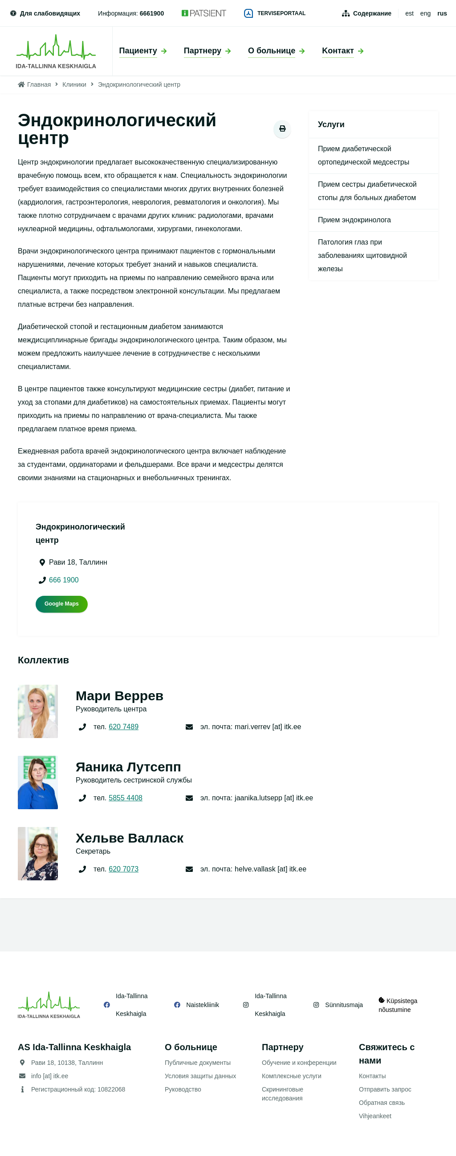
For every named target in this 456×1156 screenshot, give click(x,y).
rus (442, 13)
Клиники (74, 84)
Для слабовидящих (44, 13)
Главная (39, 84)
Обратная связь (382, 1102)
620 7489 (123, 727)
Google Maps (62, 604)
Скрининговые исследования (282, 1094)
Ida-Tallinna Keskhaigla (132, 1004)
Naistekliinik (201, 1004)
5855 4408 (125, 798)
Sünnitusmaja (342, 1004)
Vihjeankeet (375, 1116)
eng (425, 13)
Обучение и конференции (299, 1062)
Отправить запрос (385, 1089)
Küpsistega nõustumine (398, 1004)
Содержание (372, 13)
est (409, 13)
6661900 (152, 13)
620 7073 (123, 869)
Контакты (372, 1076)
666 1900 (64, 580)
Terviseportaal (274, 13)
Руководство (183, 1089)
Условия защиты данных (200, 1076)
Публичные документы (198, 1062)
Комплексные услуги (292, 1076)
